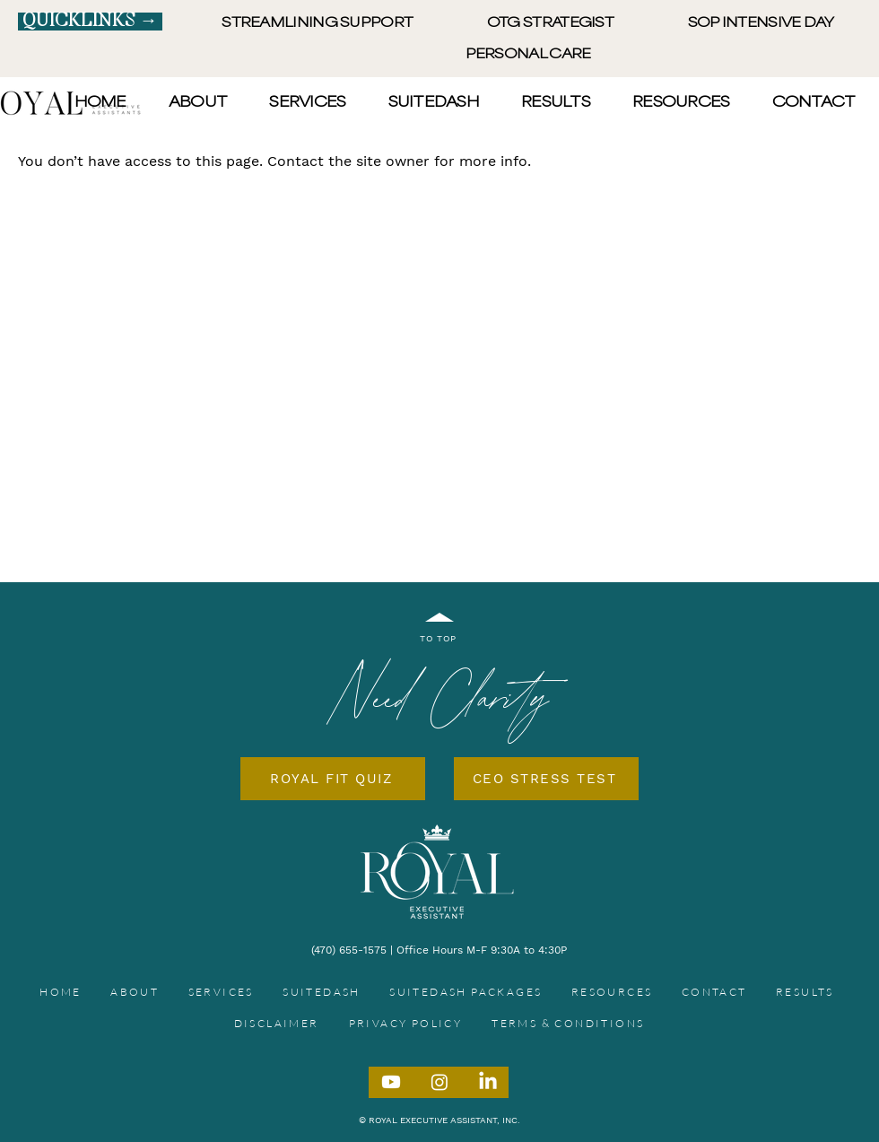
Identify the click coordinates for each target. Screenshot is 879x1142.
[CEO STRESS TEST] (546, 778)
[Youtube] (391, 1082)
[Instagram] (439, 1082)
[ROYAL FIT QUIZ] (332, 778)
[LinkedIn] (488, 1082)
